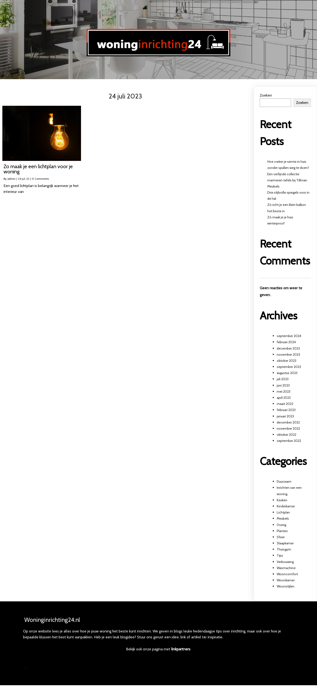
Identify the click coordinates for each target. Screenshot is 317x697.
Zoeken (266, 95)
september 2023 (289, 367)
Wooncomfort (287, 574)
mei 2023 (283, 391)
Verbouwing (285, 562)
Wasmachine (286, 568)
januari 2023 (285, 416)
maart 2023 (285, 404)
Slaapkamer (285, 543)
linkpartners (180, 653)
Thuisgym (284, 549)
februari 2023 (286, 410)
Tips (280, 555)
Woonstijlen (285, 586)
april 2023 (284, 397)
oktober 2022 (286, 434)
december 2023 (288, 348)
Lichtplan (283, 512)
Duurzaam (284, 481)
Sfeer (281, 537)
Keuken (282, 500)
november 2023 (288, 354)
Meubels (283, 518)
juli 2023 (283, 379)
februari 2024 (286, 342)
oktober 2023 (286, 361)
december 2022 (288, 422)
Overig (281, 525)
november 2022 (288, 428)
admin (11, 178)
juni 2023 (283, 385)
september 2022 (289, 441)
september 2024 (289, 336)
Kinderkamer (286, 506)
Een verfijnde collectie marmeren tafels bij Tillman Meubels (287, 180)
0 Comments (40, 178)
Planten (282, 531)
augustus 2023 (287, 373)
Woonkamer (286, 580)
